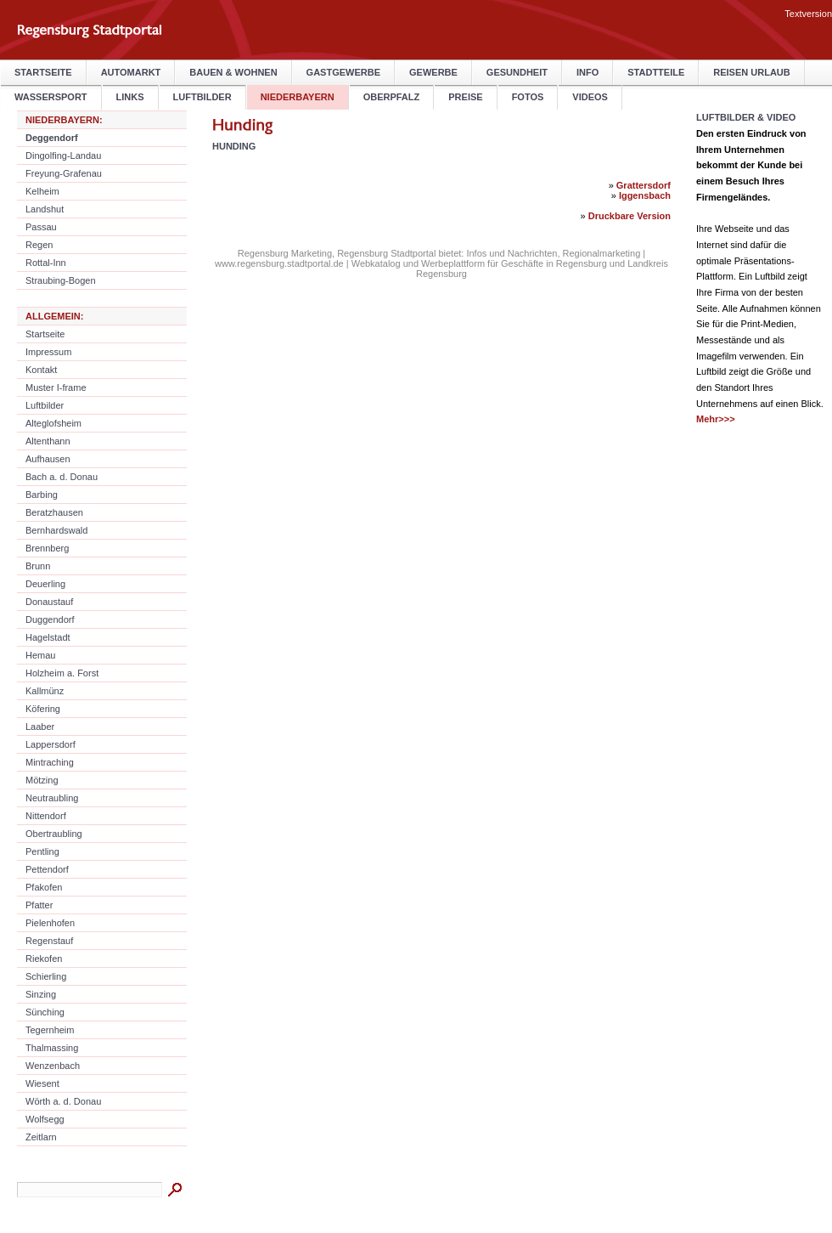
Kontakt (41, 370)
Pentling (42, 851)
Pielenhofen (50, 923)
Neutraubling (51, 798)
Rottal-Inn (45, 262)
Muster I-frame (56, 387)
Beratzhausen (54, 512)
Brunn (37, 566)
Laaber (39, 726)
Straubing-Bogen (60, 280)
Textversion (808, 13)
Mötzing (42, 780)
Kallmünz (44, 691)
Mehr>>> (715, 419)
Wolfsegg (45, 1119)
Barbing (41, 494)
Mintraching (49, 762)
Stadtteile (655, 72)
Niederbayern (297, 97)
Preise (465, 97)
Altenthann (47, 441)
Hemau (40, 655)
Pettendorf (47, 869)
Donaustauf (49, 602)
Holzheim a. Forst (61, 673)
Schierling (45, 976)
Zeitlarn (41, 1137)
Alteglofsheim (53, 423)
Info (587, 72)
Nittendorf (45, 816)
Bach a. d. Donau (61, 477)
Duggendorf (50, 619)
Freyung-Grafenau (63, 173)
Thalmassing (51, 1048)
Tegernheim (49, 1030)
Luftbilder (202, 97)
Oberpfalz (391, 97)
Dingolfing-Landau (63, 155)
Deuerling (45, 584)
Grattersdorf (643, 185)
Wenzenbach (52, 1065)
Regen (39, 245)
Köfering (42, 709)
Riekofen (43, 958)
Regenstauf (49, 941)
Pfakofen (43, 887)
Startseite (43, 72)
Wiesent (42, 1083)
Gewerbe (433, 72)
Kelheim (42, 191)
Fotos (528, 97)
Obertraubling (53, 834)
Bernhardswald (56, 530)
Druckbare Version (629, 216)
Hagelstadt (47, 637)
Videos (590, 97)
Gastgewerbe (343, 72)
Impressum (48, 352)
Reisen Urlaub (751, 72)
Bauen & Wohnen (233, 72)
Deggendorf (51, 138)
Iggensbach (645, 195)
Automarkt (131, 72)
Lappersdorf (50, 744)
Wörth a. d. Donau (63, 1101)
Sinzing (40, 994)
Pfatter (39, 905)
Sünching (45, 1012)
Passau (41, 227)
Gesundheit (517, 72)
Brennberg (47, 548)
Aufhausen (47, 459)
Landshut (44, 209)
